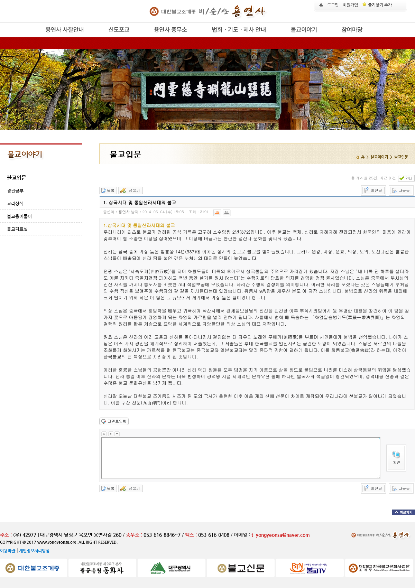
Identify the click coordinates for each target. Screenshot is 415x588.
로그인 (333, 4)
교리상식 (15, 203)
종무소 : (135, 535)
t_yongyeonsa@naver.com (280, 535)
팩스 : (191, 535)
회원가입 (350, 4)
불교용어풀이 (19, 216)
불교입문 (16, 177)
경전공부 (15, 190)
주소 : (6, 535)
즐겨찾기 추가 (377, 4)
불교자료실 (17, 229)
